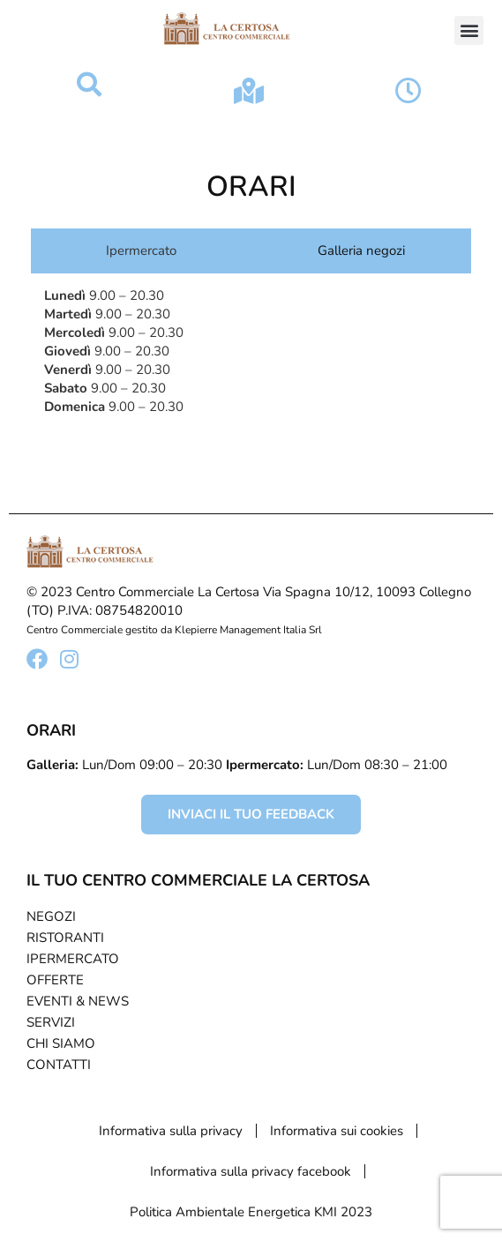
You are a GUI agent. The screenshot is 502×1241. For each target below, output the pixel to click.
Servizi (50, 1022)
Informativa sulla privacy (171, 1131)
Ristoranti (65, 937)
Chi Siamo (60, 1043)
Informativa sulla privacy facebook (250, 1171)
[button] (468, 30)
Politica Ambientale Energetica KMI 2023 (251, 1212)
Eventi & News (77, 1001)
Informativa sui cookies (336, 1131)
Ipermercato (72, 959)
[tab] (137, 250)
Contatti (58, 1064)
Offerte (55, 980)
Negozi (51, 916)
